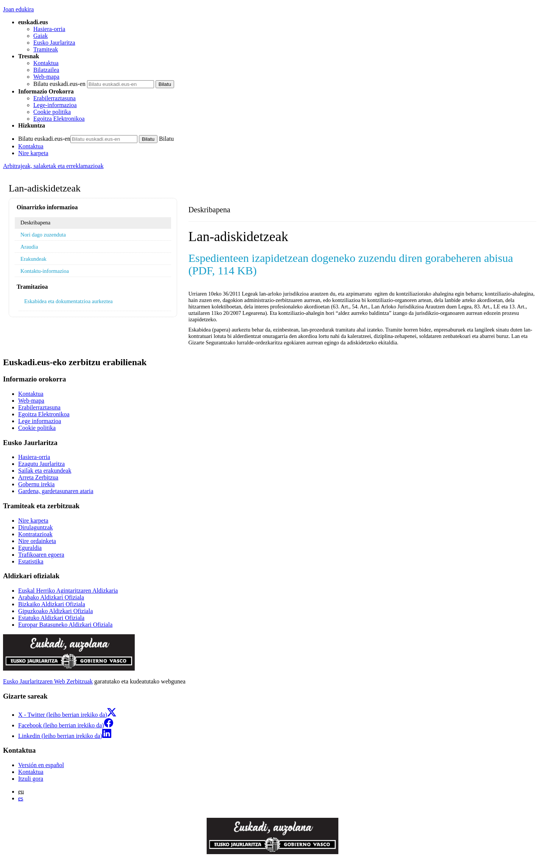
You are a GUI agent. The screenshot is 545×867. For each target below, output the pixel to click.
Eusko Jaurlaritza (54, 42)
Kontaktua (46, 63)
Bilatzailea (46, 70)
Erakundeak (33, 259)
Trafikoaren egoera (41, 554)
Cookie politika (52, 112)
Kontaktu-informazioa (44, 271)
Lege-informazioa (55, 105)
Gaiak (40, 36)
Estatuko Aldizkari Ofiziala (51, 618)
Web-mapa (46, 76)
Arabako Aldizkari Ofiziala (51, 597)
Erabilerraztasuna (54, 98)
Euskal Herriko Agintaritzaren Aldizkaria (68, 590)
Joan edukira (18, 9)
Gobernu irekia (36, 484)
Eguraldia (30, 548)
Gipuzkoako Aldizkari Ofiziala (55, 611)
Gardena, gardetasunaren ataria (55, 491)
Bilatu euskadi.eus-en (59, 84)
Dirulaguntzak (35, 527)
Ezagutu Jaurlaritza (41, 464)
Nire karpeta (33, 153)
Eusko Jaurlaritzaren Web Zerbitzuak (48, 681)
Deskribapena (35, 222)
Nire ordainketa (37, 541)
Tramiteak (45, 49)
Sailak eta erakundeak (44, 470)
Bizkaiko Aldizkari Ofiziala (51, 604)
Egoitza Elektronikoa (59, 118)
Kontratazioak (35, 534)
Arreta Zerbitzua (38, 477)
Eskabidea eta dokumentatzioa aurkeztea (68, 301)
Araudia (29, 247)
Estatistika (31, 561)
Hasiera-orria (49, 29)
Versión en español (41, 765)
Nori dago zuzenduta (43, 235)
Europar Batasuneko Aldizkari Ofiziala (65, 624)
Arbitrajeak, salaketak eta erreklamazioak (53, 166)
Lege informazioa (39, 421)
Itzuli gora (30, 778)
